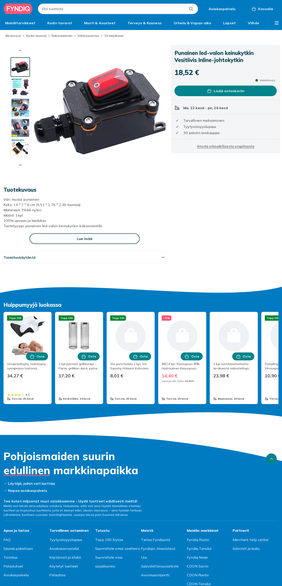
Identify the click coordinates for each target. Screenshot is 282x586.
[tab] (20, 67)
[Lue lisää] (85, 238)
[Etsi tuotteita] (191, 9)
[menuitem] (20, 23)
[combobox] (118, 9)
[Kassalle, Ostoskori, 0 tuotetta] (262, 9)
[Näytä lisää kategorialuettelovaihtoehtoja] (276, 23)
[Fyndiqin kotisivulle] (18, 9)
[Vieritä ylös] (271, 458)
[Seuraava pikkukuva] (20, 165)
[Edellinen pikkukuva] (20, 50)
